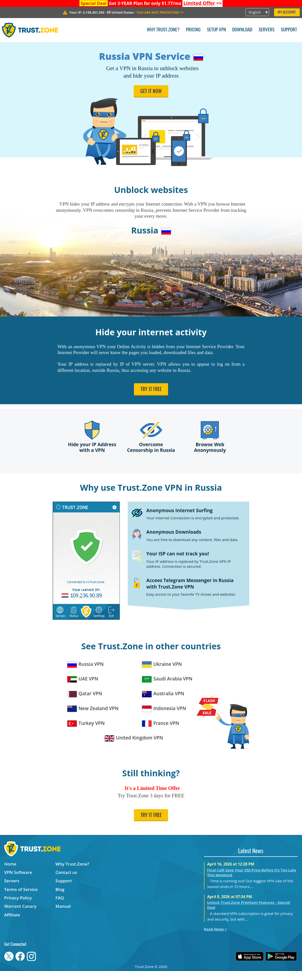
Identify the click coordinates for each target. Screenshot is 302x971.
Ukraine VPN (162, 664)
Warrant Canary (20, 906)
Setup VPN (216, 30)
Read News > (215, 929)
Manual (63, 906)
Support (289, 30)
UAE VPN (82, 678)
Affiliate (12, 915)
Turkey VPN (86, 723)
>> (202, 3)
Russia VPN (85, 664)
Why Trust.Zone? (163, 30)
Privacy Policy (18, 898)
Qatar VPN (84, 693)
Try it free (151, 389)
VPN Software (18, 872)
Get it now (151, 91)
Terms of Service (21, 889)
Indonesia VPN (164, 708)
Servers (267, 30)
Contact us (66, 872)
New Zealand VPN (93, 708)
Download (242, 30)
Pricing (193, 30)
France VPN (160, 723)
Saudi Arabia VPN (167, 678)
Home (10, 864)
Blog (59, 889)
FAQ (59, 898)
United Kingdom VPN (134, 738)
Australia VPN (163, 693)
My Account (287, 12)
